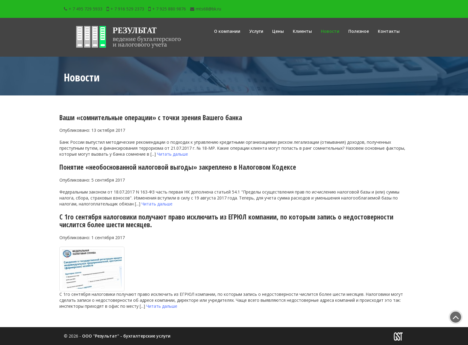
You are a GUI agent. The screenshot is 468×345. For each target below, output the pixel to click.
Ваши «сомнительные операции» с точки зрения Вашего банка (154, 117)
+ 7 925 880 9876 (167, 9)
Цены (278, 31)
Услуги (256, 31)
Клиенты (302, 31)
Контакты (389, 31)
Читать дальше (172, 154)
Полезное (358, 31)
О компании (227, 31)
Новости (330, 31)
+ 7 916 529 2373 (125, 9)
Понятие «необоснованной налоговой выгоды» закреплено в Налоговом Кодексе (181, 167)
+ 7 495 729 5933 (83, 9)
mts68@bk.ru (205, 9)
